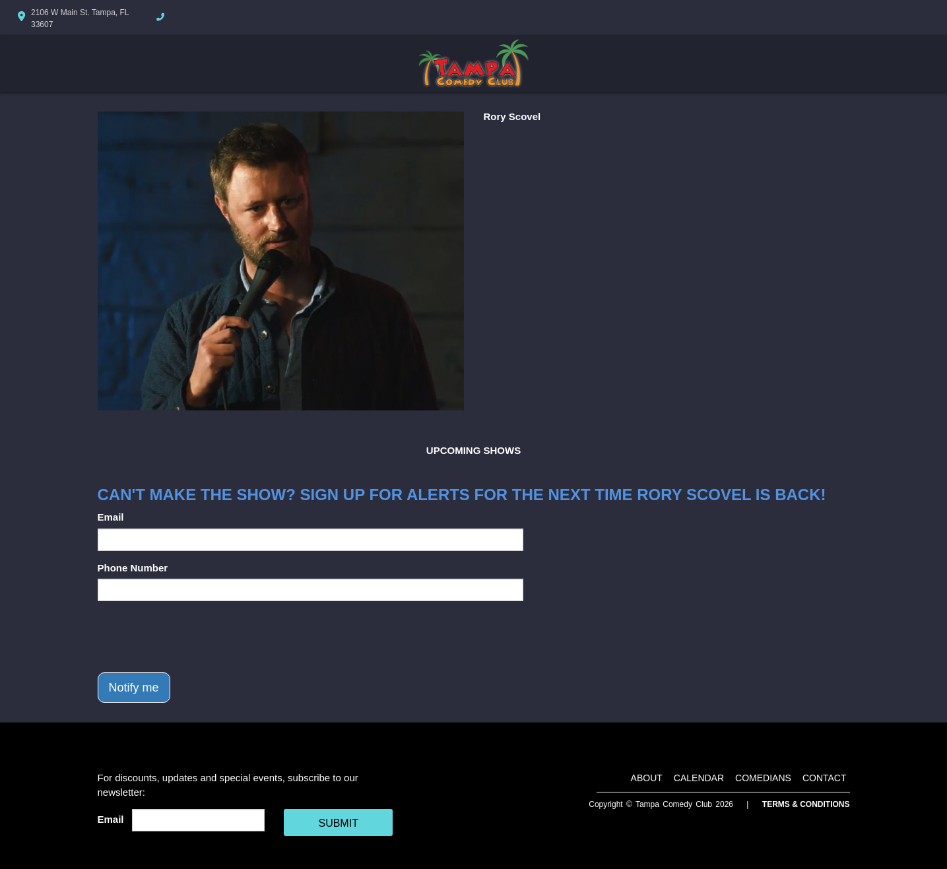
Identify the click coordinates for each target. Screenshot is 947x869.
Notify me (134, 687)
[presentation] (198, 636)
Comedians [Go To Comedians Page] (763, 778)
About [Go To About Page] (647, 778)
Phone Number (133, 567)
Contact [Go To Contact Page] (824, 778)
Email (111, 517)
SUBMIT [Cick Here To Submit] (338, 823)
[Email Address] (198, 820)
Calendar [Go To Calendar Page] (699, 778)
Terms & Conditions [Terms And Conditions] (806, 804)
